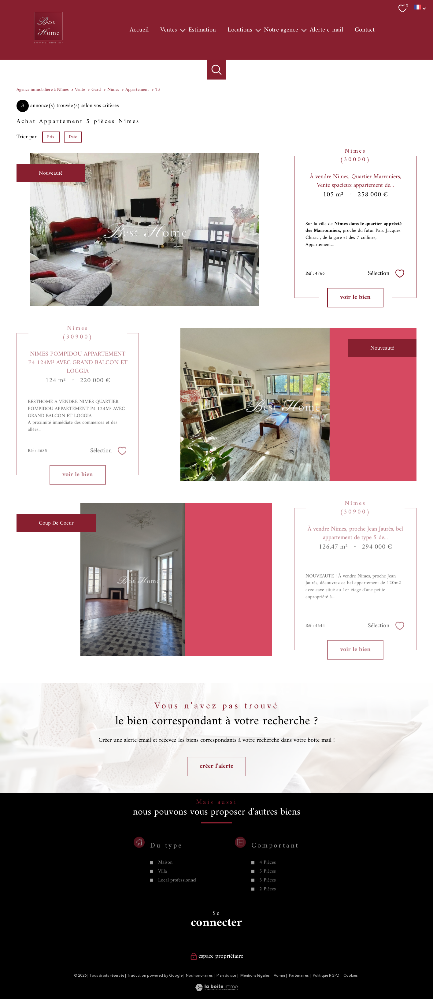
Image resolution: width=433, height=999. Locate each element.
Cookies (350, 976)
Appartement (137, 90)
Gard (96, 90)
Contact (365, 30)
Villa (162, 889)
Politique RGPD (326, 976)
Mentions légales (254, 976)
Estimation (202, 30)
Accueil (139, 30)
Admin (279, 976)
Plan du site (226, 976)
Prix (50, 136)
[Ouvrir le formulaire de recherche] (217, 70)
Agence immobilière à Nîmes (42, 90)
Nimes (113, 90)
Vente (80, 90)
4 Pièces (267, 881)
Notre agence (281, 30)
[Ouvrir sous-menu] (182, 30)
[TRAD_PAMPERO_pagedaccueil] (48, 44)
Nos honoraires (199, 976)
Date (73, 136)
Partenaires (299, 976)
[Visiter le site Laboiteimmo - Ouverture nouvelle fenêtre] (216, 989)
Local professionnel (177, 898)
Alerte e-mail (326, 30)
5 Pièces (267, 889)
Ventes (168, 30)
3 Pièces (267, 898)
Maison (165, 881)
